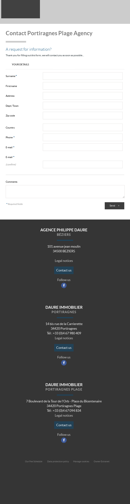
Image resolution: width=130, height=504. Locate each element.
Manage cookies (81, 461)
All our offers (112, 9)
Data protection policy (58, 461)
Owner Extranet (101, 461)
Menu (122, 9)
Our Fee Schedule (34, 461)
